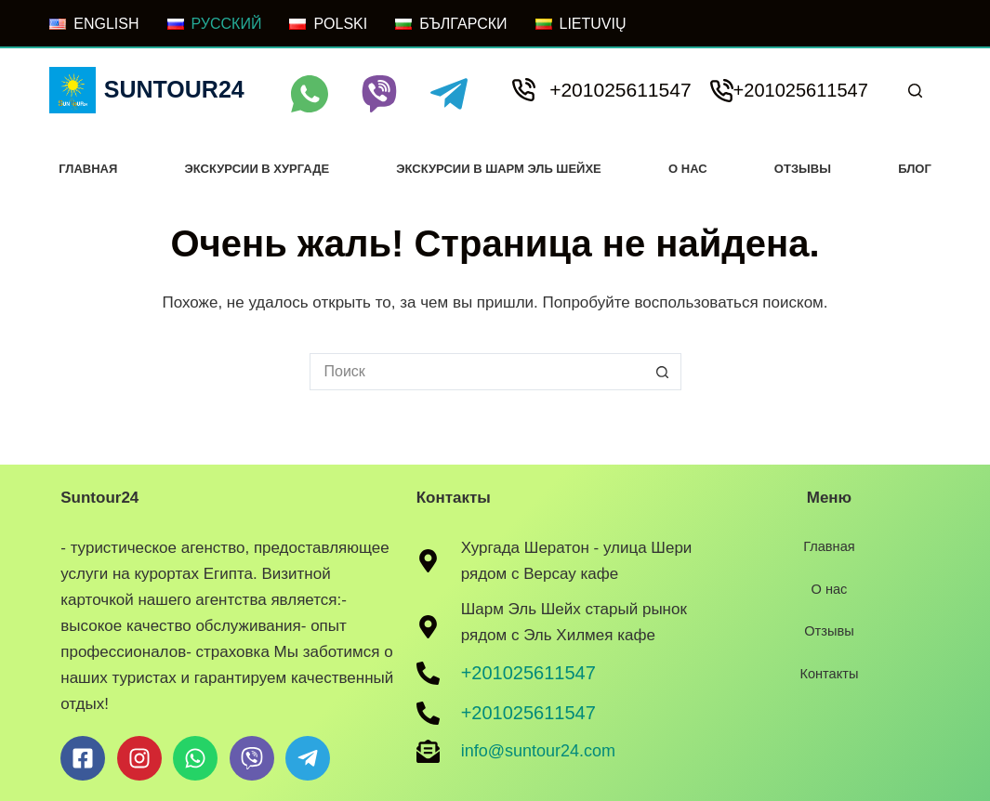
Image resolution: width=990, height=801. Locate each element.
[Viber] (379, 93)
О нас (687, 169)
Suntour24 (174, 89)
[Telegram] (449, 93)
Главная (88, 169)
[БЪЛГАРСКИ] (451, 24)
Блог (914, 169)
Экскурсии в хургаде (257, 169)
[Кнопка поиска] (662, 371)
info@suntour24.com (538, 751)
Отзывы (802, 169)
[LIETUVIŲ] (581, 24)
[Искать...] (477, 371)
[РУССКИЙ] (214, 24)
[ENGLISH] (94, 24)
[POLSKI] (328, 24)
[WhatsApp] (309, 93)
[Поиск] (915, 91)
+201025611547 (620, 89)
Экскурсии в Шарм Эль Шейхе (498, 169)
